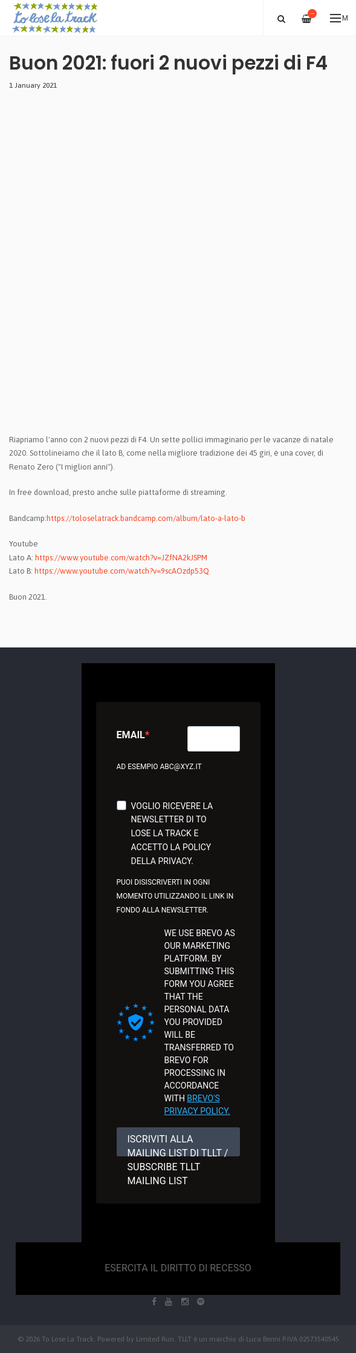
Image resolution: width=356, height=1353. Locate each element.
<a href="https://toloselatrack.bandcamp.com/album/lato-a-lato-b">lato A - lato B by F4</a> (115, 270)
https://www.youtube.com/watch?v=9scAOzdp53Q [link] (121, 570)
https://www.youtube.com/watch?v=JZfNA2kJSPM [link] (121, 557)
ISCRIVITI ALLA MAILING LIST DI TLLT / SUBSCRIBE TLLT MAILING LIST (178, 1144)
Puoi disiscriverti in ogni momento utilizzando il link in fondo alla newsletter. (175, 896)
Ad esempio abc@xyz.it (159, 766)
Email (131, 735)
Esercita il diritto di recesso (178, 1268)
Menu (339, 18)
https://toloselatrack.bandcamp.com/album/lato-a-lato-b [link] (146, 518)
